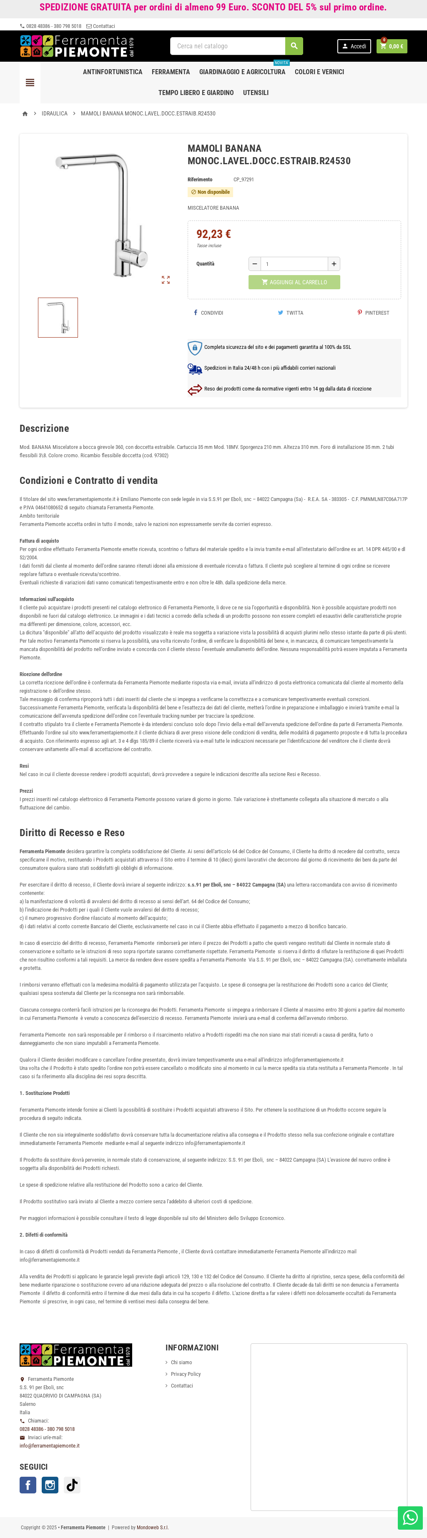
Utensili (256, 93)
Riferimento (200, 179)
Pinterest (373, 313)
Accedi (354, 46)
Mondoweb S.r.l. (153, 1527)
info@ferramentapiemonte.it (50, 1446)
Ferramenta (171, 72)
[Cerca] (237, 46)
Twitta (291, 313)
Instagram (50, 1485)
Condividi (208, 313)
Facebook (28, 1485)
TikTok (72, 1485)
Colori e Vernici (319, 72)
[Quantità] (294, 264)
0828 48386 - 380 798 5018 (50, 26)
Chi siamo (181, 1362)
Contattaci (100, 26)
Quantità (205, 264)
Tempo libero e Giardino (196, 93)
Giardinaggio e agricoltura (244, 69)
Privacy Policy (186, 1374)
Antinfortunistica (113, 72)
